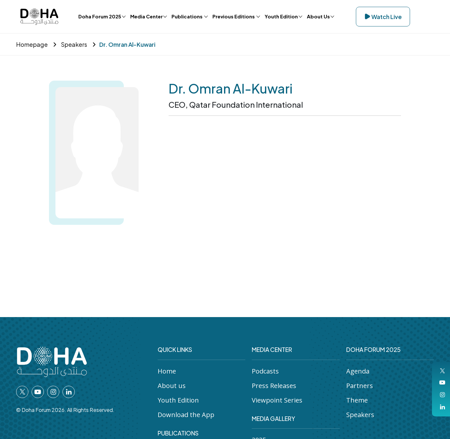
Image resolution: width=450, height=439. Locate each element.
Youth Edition (178, 400)
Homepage (32, 44)
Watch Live (383, 16)
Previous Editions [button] (234, 16)
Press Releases (274, 385)
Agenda (357, 371)
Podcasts (265, 371)
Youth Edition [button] (281, 16)
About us (172, 385)
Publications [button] (187, 16)
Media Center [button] (146, 16)
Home (167, 371)
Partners (359, 385)
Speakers (73, 44)
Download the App (186, 414)
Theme (357, 400)
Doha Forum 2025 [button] (99, 16)
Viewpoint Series (277, 400)
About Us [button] (318, 16)
